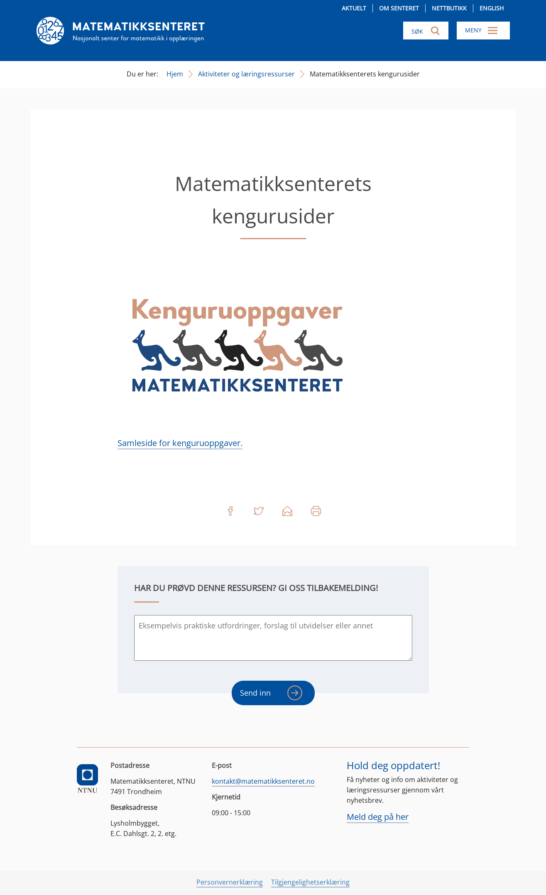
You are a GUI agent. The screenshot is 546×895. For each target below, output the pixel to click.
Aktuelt (354, 8)
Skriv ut (316, 511)
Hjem (174, 73)
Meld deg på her (378, 816)
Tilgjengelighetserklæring (310, 882)
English (492, 8)
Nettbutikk (449, 8)
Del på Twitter (258, 511)
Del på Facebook (230, 511)
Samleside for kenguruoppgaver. (180, 443)
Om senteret (399, 8)
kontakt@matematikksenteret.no (263, 781)
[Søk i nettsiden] (425, 30)
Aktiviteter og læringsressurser (246, 73)
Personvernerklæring (229, 882)
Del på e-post (287, 511)
